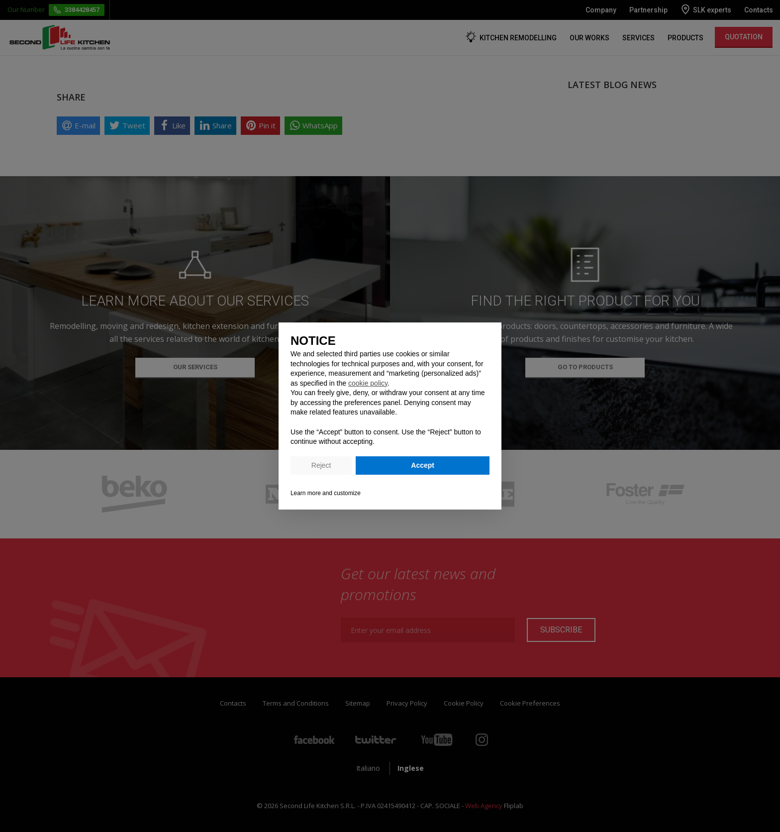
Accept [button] (422, 465)
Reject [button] (321, 465)
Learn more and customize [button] (326, 493)
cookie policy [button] (368, 383)
